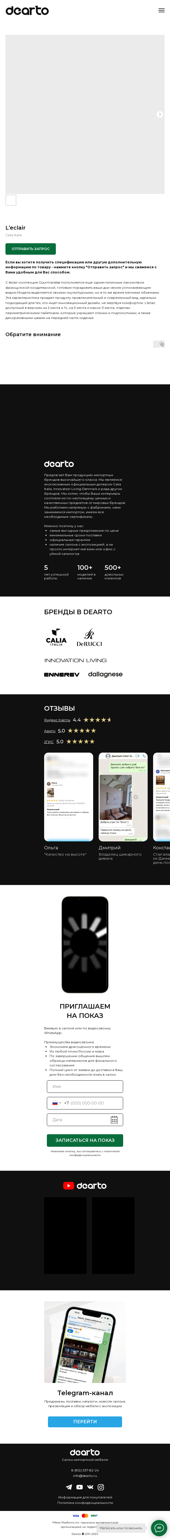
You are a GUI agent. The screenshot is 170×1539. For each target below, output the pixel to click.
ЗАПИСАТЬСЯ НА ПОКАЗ (85, 1140)
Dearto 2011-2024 (85, 1534)
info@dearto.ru (85, 1476)
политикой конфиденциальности (94, 1153)
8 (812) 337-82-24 (85, 1470)
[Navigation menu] (162, 10)
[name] (85, 1086)
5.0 (59, 742)
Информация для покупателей (85, 1497)
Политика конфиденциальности (85, 1503)
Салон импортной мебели (85, 1460)
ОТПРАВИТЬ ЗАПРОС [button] (31, 249)
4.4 (77, 720)
